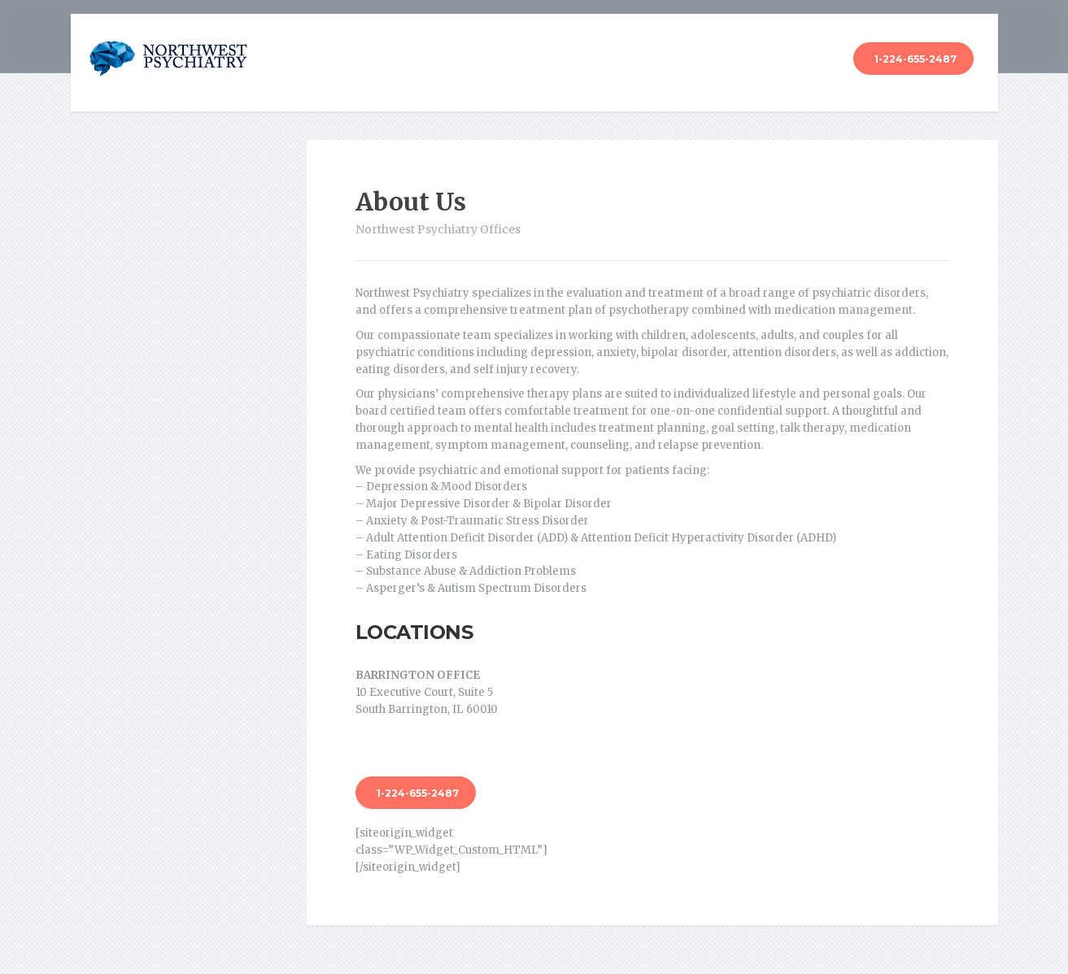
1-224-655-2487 (915, 59)
